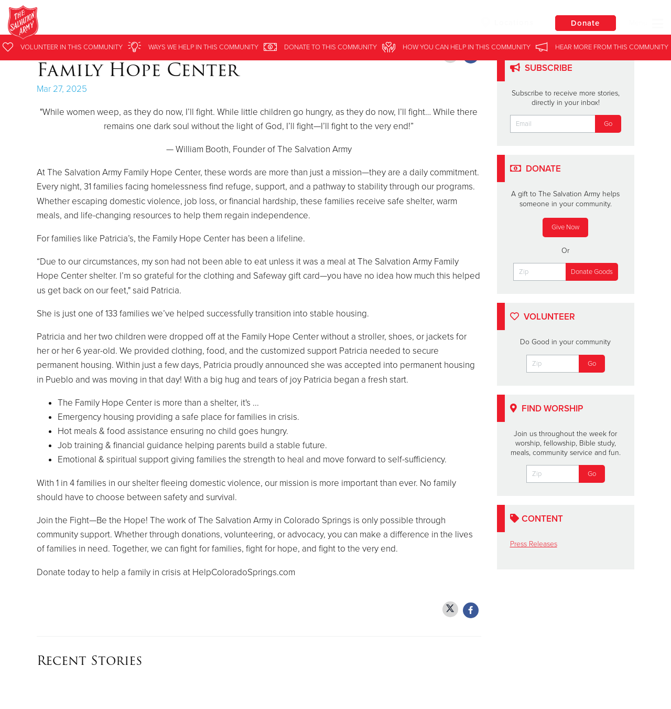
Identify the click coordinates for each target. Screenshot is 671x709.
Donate (584, 23)
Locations (505, 22)
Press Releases (533, 543)
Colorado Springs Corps (177, 23)
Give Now (565, 227)
